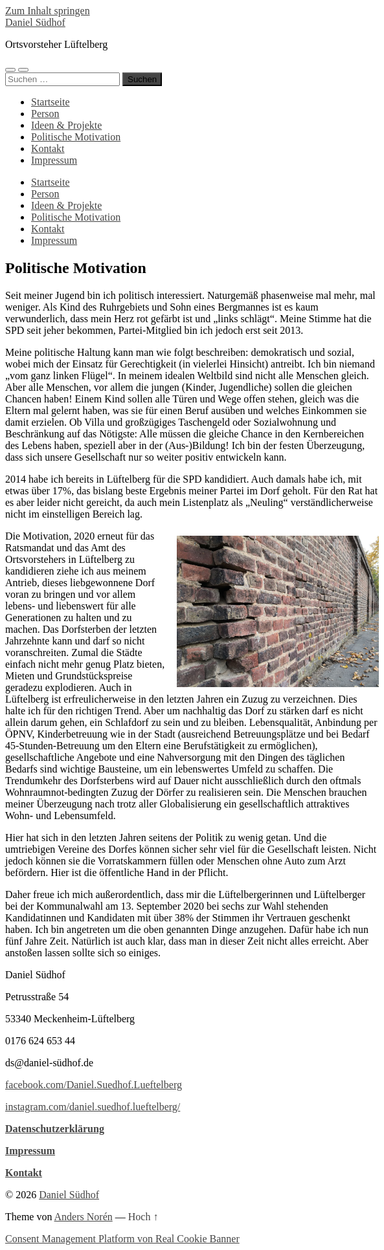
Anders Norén (83, 1216)
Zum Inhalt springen (47, 10)
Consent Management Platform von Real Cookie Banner (122, 1238)
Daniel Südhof (35, 22)
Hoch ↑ (143, 1216)
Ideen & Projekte (66, 125)
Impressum (54, 160)
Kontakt (48, 148)
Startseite (50, 101)
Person (45, 113)
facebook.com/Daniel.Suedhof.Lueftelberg (93, 1084)
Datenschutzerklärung (54, 1128)
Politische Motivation (75, 136)
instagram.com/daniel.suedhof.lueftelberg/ (92, 1106)
